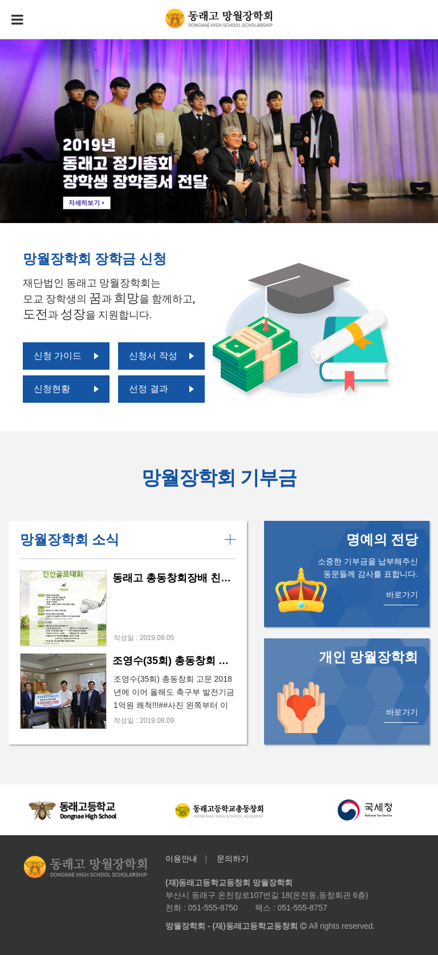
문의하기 (233, 858)
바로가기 (402, 594)
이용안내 (181, 858)
